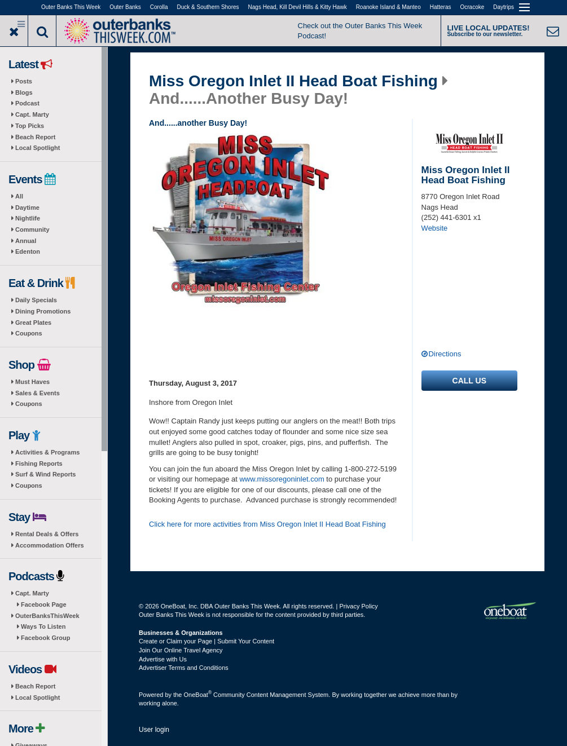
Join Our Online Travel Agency (181, 650)
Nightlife (27, 218)
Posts (23, 81)
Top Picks (29, 125)
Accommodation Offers (49, 545)
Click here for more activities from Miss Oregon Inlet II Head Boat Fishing (267, 524)
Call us (469, 380)
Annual (25, 240)
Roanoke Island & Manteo (388, 7)
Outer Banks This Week (70, 7)
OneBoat (198, 694)
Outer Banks (125, 7)
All (19, 196)
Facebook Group (45, 637)
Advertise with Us (163, 659)
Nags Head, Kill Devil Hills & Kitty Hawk (297, 7)
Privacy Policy (358, 606)
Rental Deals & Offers (46, 534)
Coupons (28, 333)
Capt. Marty (32, 114)
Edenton (27, 251)
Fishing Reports (39, 463)
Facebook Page (44, 604)
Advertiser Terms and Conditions (183, 667)
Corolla (159, 7)
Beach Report (35, 137)
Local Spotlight (37, 147)
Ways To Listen (43, 626)
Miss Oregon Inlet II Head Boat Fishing (293, 81)
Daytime (27, 207)
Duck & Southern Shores (208, 7)
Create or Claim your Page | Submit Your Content (206, 641)
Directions (445, 354)
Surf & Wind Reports (45, 474)
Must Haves (32, 381)
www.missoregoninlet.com (281, 479)
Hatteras (440, 7)
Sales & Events (37, 393)
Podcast (27, 103)
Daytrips (503, 7)
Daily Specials (36, 300)
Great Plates (33, 322)
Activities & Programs (47, 452)
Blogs (24, 92)
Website (434, 228)
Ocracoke (472, 7)
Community (32, 229)
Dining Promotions (43, 311)
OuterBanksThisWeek (47, 615)
